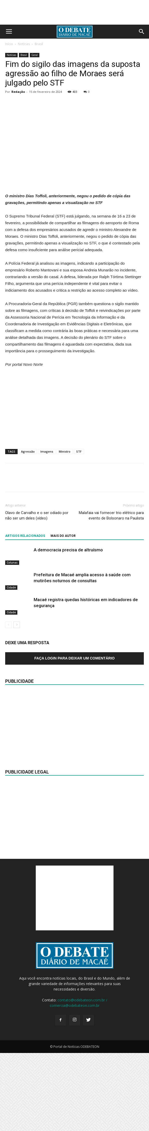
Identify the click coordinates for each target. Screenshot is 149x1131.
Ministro (64, 529)
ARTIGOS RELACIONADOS (25, 614)
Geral (34, 55)
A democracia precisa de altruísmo (68, 627)
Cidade (11, 665)
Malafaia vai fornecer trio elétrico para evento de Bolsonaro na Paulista (111, 593)
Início (9, 44)
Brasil (39, 44)
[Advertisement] (74, 232)
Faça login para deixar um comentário (74, 736)
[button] (141, 32)
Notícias (24, 44)
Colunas (12, 640)
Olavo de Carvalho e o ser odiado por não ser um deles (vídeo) (36, 593)
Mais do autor (63, 614)
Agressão (28, 529)
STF (79, 529)
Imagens (46, 529)
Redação (18, 92)
